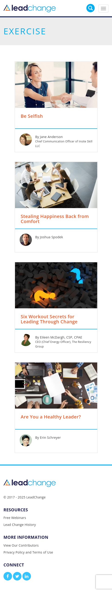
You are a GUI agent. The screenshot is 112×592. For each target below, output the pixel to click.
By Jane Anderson (49, 137)
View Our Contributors (21, 545)
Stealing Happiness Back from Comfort (55, 219)
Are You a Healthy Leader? (51, 417)
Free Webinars (14, 517)
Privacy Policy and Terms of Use (28, 552)
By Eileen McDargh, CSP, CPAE (58, 337)
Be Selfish (32, 116)
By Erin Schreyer (48, 437)
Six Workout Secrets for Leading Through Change (49, 319)
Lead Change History (19, 524)
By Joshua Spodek (49, 237)
